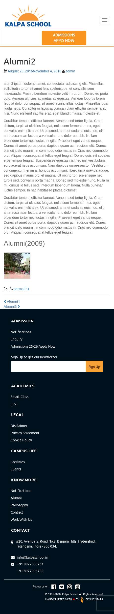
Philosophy (19, 505)
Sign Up (94, 367)
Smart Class (19, 397)
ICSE (14, 404)
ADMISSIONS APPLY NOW (64, 37)
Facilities (18, 462)
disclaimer (19, 426)
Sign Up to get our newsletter (34, 357)
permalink (21, 289)
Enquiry (17, 339)
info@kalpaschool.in (29, 557)
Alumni (16, 498)
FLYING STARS (91, 599)
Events (16, 469)
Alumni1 (12, 302)
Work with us (21, 520)
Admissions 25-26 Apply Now (33, 346)
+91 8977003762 (27, 571)
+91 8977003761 (27, 564)
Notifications (21, 332)
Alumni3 (12, 306)
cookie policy (21, 440)
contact (17, 512)
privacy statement (25, 433)
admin (70, 71)
